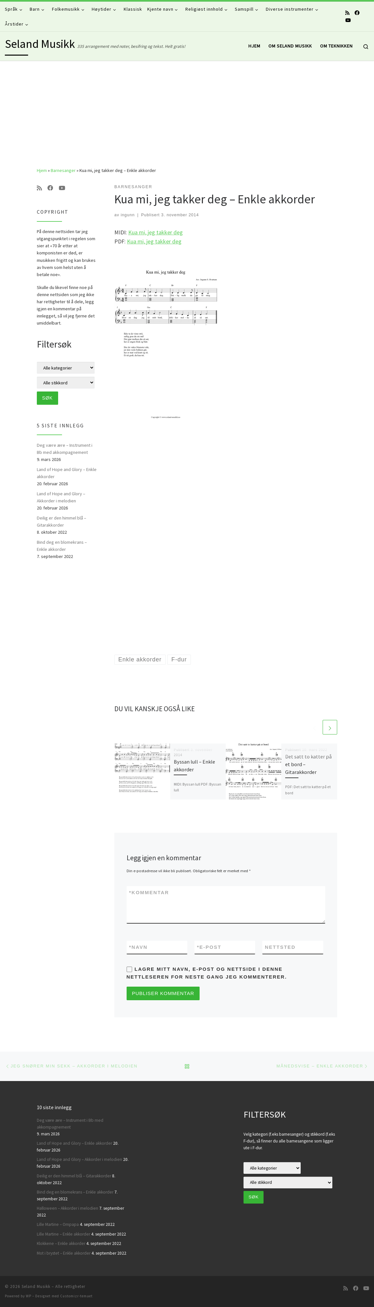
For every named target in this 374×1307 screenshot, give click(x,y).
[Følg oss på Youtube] (348, 20)
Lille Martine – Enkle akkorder (63, 1234)
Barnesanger (63, 170)
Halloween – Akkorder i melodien (67, 1208)
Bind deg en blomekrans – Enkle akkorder (62, 545)
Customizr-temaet (76, 1296)
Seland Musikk (36, 1286)
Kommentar (149, 892)
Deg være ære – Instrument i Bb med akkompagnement (64, 448)
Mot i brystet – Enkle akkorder (63, 1253)
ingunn (128, 215)
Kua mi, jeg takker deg (155, 232)
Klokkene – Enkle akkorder (61, 1243)
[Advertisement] (187, 109)
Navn (138, 947)
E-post (209, 947)
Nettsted (280, 947)
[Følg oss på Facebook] (357, 12)
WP (28, 1296)
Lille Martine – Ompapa (58, 1224)
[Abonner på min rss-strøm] (347, 12)
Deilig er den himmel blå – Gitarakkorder (61, 521)
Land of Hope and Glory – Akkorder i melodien (61, 497)
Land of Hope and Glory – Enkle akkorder (67, 472)
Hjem (42, 170)
